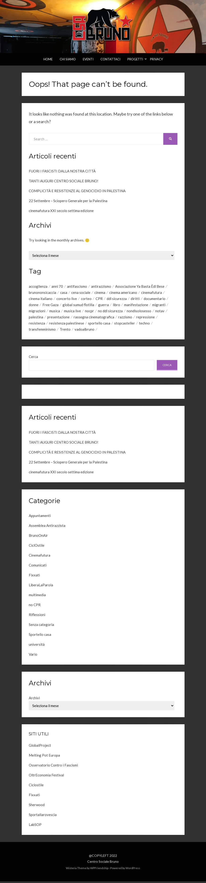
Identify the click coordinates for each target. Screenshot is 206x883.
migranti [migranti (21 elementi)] (158, 305)
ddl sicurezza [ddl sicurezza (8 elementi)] (117, 299)
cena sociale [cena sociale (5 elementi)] (80, 293)
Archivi (34, 700)
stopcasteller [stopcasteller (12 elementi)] (124, 324)
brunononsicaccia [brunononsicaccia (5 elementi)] (42, 293)
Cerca (33, 358)
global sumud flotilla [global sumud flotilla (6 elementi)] (78, 305)
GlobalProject (40, 747)
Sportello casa (40, 636)
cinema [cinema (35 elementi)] (99, 293)
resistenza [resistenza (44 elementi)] (37, 324)
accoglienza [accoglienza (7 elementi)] (38, 286)
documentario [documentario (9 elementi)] (154, 299)
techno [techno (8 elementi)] (144, 324)
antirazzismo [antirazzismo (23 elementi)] (101, 286)
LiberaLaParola (41, 587)
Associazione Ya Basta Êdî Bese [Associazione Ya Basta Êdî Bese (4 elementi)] (139, 286)
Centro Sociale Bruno (103, 863)
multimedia (37, 597)
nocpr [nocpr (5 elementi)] (89, 312)
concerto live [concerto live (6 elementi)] (66, 299)
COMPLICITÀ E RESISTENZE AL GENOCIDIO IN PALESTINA (77, 191)
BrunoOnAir (38, 537)
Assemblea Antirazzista (47, 527)
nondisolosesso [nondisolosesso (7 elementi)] (139, 312)
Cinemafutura (39, 557)
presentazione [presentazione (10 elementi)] (58, 318)
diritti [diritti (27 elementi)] (135, 299)
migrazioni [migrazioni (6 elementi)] (37, 312)
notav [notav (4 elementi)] (159, 312)
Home (48, 59)
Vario (33, 656)
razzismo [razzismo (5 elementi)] (125, 318)
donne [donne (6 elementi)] (33, 305)
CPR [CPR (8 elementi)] (99, 299)
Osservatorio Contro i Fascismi (53, 767)
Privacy (156, 59)
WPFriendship (99, 870)
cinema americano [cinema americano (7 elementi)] (123, 293)
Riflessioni (37, 616)
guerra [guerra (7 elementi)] (103, 305)
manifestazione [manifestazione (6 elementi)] (136, 305)
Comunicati (37, 567)
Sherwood (37, 806)
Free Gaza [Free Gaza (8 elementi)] (50, 305)
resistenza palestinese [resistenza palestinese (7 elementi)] (66, 324)
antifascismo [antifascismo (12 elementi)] (77, 286)
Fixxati (34, 577)
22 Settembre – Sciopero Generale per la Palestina (68, 201)
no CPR (35, 606)
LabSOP (35, 826)
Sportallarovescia (43, 816)
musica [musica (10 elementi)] (54, 312)
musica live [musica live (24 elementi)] (72, 312)
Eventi (88, 59)
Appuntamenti (40, 517)
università (37, 646)
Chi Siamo (68, 59)
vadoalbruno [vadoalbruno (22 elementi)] (84, 331)
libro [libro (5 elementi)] (116, 305)
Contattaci (110, 59)
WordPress (133, 870)
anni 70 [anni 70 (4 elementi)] (57, 286)
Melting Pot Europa (44, 757)
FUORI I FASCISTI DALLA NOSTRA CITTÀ (62, 171)
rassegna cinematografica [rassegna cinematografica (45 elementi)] (94, 318)
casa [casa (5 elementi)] (63, 293)
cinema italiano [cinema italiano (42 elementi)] (40, 299)
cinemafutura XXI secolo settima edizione (61, 210)
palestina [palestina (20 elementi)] (36, 318)
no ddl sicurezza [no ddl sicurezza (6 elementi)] (110, 312)
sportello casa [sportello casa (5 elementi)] (99, 324)
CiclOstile (36, 547)
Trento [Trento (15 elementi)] (65, 331)
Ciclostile (36, 786)
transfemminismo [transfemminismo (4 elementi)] (42, 331)
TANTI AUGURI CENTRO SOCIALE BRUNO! (63, 181)
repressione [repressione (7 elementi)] (145, 318)
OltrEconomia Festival (46, 777)
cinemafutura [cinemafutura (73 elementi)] (151, 293)
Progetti (135, 59)
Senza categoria (41, 626)
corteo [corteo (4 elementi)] (86, 299)
